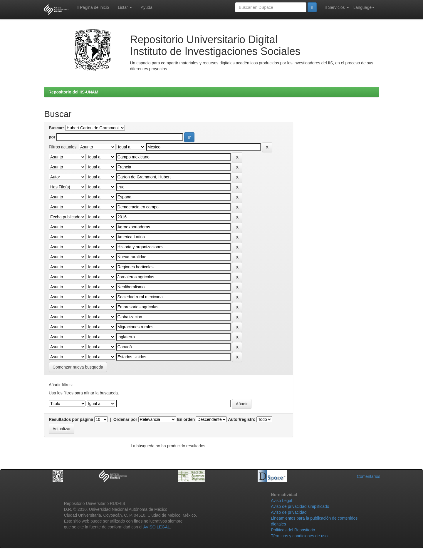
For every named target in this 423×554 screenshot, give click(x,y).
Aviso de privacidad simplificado (300, 506)
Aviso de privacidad (288, 512)
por (52, 137)
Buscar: (56, 127)
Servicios (337, 7)
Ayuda (146, 7)
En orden (186, 419)
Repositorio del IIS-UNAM (73, 92)
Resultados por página (71, 419)
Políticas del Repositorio (293, 530)
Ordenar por (125, 419)
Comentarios (368, 476)
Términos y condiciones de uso (299, 535)
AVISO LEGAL (156, 527)
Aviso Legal (281, 500)
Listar (125, 7)
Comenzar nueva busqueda (78, 367)
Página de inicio (93, 7)
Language (364, 7)
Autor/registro (241, 419)
